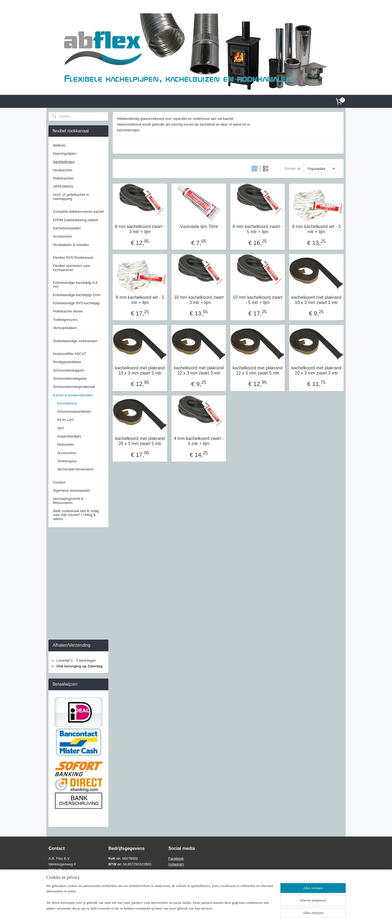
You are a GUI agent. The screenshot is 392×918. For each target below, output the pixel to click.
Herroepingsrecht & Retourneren (68, 500)
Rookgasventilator (67, 362)
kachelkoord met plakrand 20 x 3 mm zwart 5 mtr (140, 441)
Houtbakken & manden (71, 245)
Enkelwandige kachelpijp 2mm (76, 295)
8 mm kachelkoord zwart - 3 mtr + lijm (140, 229)
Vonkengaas (67, 461)
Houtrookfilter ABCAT (69, 354)
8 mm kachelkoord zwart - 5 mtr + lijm (257, 229)
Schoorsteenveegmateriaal (74, 387)
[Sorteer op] (321, 169)
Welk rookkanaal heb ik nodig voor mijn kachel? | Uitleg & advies (76, 515)
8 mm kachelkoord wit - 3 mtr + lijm (316, 229)
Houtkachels (62, 170)
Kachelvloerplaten (67, 228)
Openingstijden (64, 153)
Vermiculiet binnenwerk (75, 469)
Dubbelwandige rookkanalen (75, 341)
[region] (160, 900)
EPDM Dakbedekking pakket (75, 220)
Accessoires (62, 236)
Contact (59, 482)
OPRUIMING (63, 186)
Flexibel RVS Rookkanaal (73, 258)
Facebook (176, 858)
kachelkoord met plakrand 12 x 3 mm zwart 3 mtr (198, 370)
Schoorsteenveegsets (70, 378)
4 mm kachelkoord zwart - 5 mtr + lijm (198, 441)
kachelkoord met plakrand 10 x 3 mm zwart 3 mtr (316, 300)
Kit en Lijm (65, 420)
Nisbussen (65, 444)
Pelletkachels (63, 178)
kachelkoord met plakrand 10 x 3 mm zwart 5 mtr (140, 370)
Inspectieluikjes (69, 436)
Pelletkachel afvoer (68, 311)
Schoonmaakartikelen (74, 411)
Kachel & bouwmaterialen (73, 395)
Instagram (176, 864)
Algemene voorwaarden (71, 490)
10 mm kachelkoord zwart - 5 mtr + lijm (257, 300)
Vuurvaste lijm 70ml (199, 226)
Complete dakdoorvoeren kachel (78, 211)
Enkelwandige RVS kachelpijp (76, 303)
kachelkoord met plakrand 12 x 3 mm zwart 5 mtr (257, 370)
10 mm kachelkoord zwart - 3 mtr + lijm (198, 300)
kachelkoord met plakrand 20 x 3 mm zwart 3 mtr (316, 370)
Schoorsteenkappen (68, 370)
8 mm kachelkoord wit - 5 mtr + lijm (140, 300)
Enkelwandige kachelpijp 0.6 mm (75, 284)
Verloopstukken (65, 328)
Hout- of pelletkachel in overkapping (71, 196)
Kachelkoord (67, 403)
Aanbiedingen (64, 162)
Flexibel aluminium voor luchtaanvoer (71, 268)
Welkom (59, 145)
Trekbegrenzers (65, 320)
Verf (60, 428)
